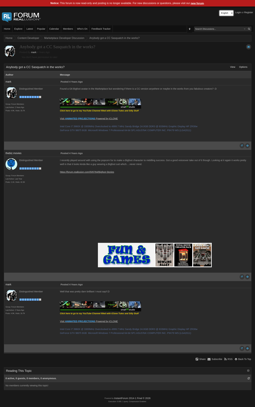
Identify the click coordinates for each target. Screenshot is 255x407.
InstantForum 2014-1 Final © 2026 (132, 398)
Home (7, 28)
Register (248, 12)
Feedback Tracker (101, 28)
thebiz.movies (13, 153)
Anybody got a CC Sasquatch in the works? (114, 38)
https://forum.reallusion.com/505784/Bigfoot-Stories (87, 172)
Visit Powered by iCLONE (89, 118)
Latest (30, 28)
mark (33, 52)
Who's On (82, 28)
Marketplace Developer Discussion (64, 38)
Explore (18, 28)
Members (68, 28)
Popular (41, 28)
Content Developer (28, 38)
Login (238, 12)
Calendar (54, 28)
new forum (197, 3)
